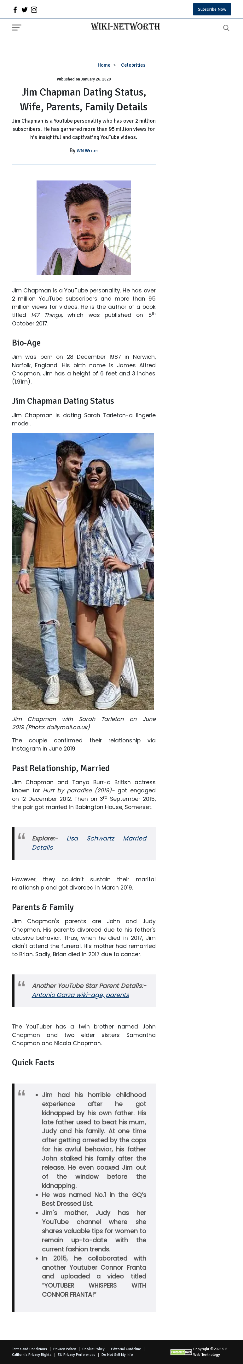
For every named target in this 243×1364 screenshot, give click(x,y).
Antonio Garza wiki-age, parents (80, 995)
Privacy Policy (64, 1349)
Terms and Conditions (29, 1349)
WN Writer (87, 150)
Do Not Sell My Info (117, 1354)
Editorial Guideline (126, 1349)
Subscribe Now (212, 9)
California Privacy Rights (31, 1354)
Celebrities (133, 65)
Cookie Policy (93, 1349)
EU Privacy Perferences (76, 1354)
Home (104, 65)
